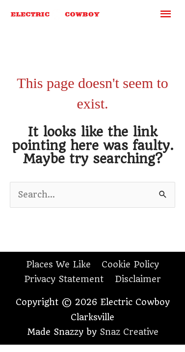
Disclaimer (138, 279)
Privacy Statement (64, 279)
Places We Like (58, 264)
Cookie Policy (130, 264)
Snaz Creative (129, 332)
